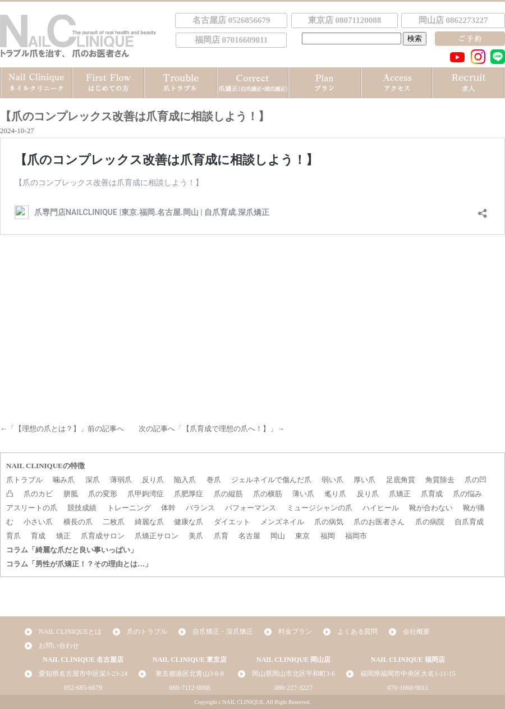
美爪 (196, 536)
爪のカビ (38, 494)
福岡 (327, 536)
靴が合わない (431, 508)
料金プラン (295, 631)
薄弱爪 (121, 479)
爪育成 (432, 494)
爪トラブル (24, 479)
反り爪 (153, 479)
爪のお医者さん (379, 522)
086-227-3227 (293, 688)
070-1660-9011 (408, 688)
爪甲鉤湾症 (145, 494)
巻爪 (213, 479)
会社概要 (416, 631)
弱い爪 (332, 479)
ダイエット (232, 522)
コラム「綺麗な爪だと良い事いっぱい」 (71, 550)
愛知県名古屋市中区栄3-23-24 (83, 674)
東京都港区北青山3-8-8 (189, 674)
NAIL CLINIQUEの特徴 (45, 465)
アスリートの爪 (31, 508)
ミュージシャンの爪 (319, 508)
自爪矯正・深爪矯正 (222, 631)
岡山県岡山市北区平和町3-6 (293, 674)
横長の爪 (78, 522)
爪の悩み (467, 494)
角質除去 (439, 479)
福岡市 (356, 536)
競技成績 (82, 508)
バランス (200, 508)
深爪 (92, 479)
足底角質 (400, 479)
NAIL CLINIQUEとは (70, 631)
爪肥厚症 (188, 494)
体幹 (168, 508)
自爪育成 (469, 522)
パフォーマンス (250, 508)
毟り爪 (335, 494)
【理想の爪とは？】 (47, 428)
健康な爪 (188, 522)
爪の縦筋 (228, 494)
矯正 (63, 536)
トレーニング (129, 508)
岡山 (277, 536)
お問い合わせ (59, 645)
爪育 (221, 536)
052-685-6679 (83, 688)
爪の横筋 (267, 494)
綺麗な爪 (149, 522)
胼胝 (70, 494)
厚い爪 (364, 479)
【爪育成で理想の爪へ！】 (226, 428)
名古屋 (249, 536)
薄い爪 (303, 494)
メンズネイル (282, 522)
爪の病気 (328, 522)
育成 (38, 536)
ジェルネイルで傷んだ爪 (271, 479)
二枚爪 (114, 522)
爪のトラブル (147, 631)
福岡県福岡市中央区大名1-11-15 (408, 674)
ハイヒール (380, 508)
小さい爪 (38, 522)
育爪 (13, 536)
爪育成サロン (103, 536)
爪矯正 (400, 494)
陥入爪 (185, 479)
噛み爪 (64, 479)
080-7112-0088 (189, 688)
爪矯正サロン (156, 536)
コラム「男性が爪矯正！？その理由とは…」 (79, 564)
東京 (302, 536)
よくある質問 (357, 631)
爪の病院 (429, 522)
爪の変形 (102, 494)
